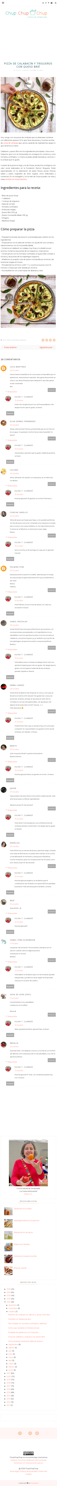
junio (11, 1354)
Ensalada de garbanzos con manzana (23, 1332)
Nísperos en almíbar (22, 1244)
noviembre (13, 1308)
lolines (14, 470)
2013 (9, 1399)
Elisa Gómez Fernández (23, 421)
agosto (12, 1348)
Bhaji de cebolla (20, 1268)
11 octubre (14, 943)
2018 (9, 1383)
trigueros (15, 340)
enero (11, 1370)
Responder (51, 390)
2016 (9, 1389)
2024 (9, 1295)
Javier (13, 788)
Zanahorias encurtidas (23, 1209)
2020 (9, 1376)
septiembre (13, 1344)
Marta (13, 746)
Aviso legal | (15, 1471)
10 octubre (14, 904)
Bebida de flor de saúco (23, 1232)
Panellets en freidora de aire (19, 1319)
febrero (12, 1367)
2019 (9, 1380)
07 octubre (14, 792)
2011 (9, 1405)
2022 (9, 1302)
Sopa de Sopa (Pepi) (20, 994)
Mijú (12, 900)
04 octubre (14, 370)
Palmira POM (17, 567)
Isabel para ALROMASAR (22, 940)
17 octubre (19, 1070)
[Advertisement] (28, 44)
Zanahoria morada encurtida (25, 1256)
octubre (12, 1312)
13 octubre (19, 400)
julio (10, 1351)
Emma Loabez (17, 685)
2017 (9, 1386)
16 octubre (14, 1047)
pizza (9, 340)
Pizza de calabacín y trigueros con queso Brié (26, 1337)
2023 (9, 1299)
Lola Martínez (18, 367)
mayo (11, 1357)
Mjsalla (14, 1043)
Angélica (15, 843)
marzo (11, 1364)
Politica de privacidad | (29, 1471)
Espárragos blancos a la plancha (26, 1220)
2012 (9, 1402)
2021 (9, 1373)
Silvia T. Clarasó (22, 70)
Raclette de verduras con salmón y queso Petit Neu (29, 1315)
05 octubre (14, 570)
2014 (9, 1396)
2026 (9, 1289)
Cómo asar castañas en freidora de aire (23, 1328)
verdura (23, 340)
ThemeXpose (34, 1483)
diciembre (13, 1305)
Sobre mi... (28, 1194)
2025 (9, 1292)
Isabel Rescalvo (18, 621)
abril (10, 1360)
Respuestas (12, 392)
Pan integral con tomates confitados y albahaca (27, 1323)
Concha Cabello (19, 512)
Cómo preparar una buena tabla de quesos (25, 1341)
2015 (9, 1392)
